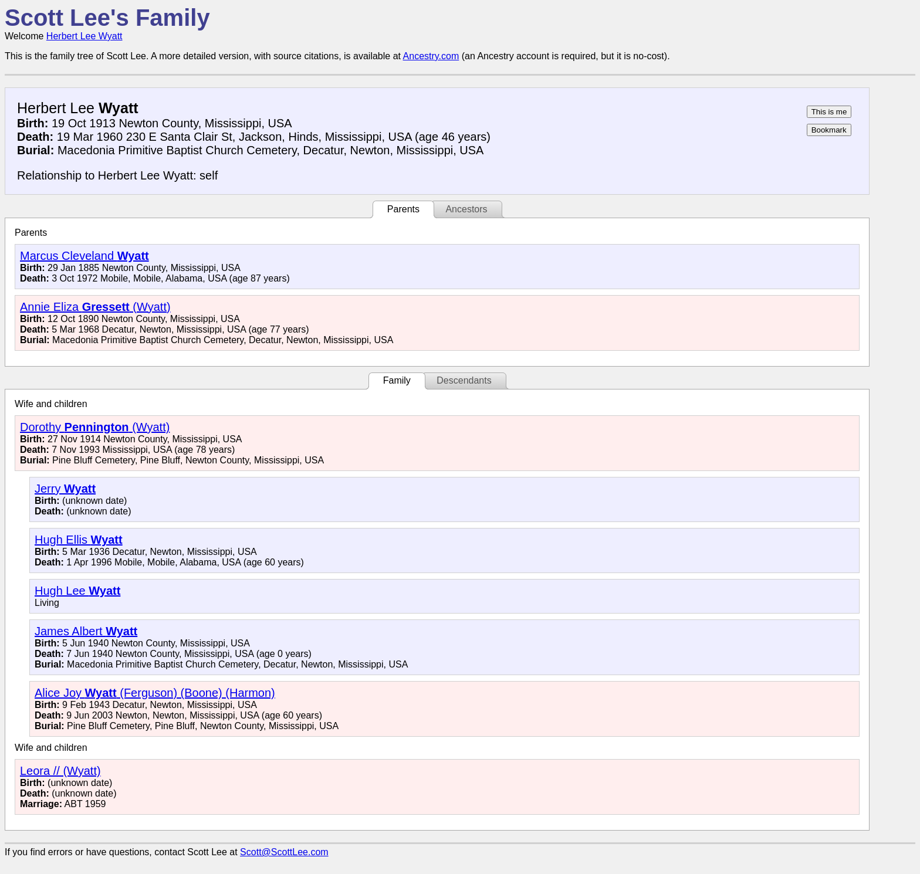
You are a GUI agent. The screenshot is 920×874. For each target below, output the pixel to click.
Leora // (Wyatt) (60, 770)
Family (397, 380)
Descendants (464, 380)
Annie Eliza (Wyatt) (95, 306)
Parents (403, 209)
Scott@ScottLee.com (284, 852)
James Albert (86, 631)
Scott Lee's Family (107, 18)
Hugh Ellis (79, 539)
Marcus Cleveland (84, 255)
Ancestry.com (431, 56)
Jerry (65, 488)
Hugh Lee (77, 590)
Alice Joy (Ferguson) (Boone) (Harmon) (155, 692)
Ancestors (466, 209)
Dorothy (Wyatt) (95, 427)
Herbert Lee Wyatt (84, 36)
